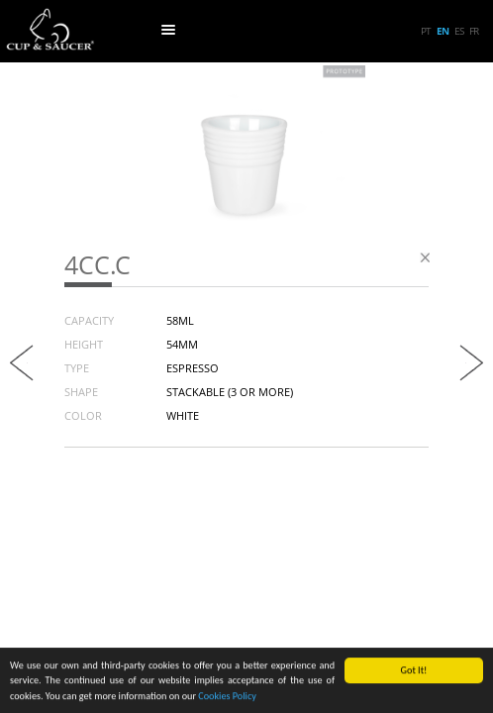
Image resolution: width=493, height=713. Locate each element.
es (458, 31)
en (442, 31)
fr (473, 31)
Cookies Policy (227, 696)
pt (426, 31)
